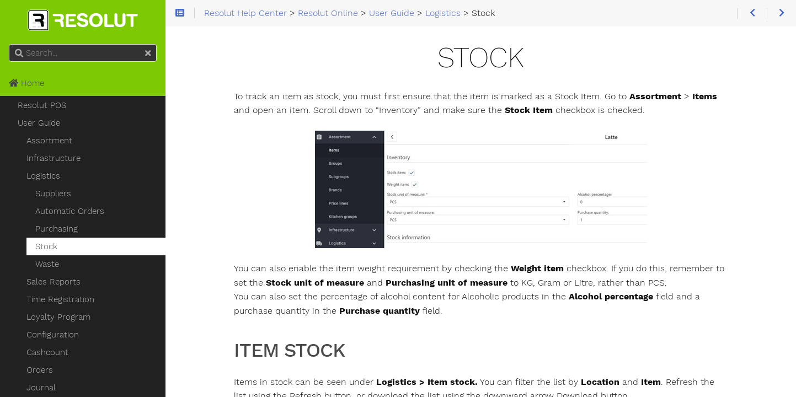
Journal (41, 388)
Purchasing (56, 229)
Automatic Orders (69, 211)
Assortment (49, 141)
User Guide (39, 123)
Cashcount (47, 352)
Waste (47, 264)
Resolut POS (42, 105)
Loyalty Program (58, 317)
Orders (39, 370)
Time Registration (60, 299)
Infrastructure (53, 158)
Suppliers (53, 193)
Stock (46, 246)
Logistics (43, 176)
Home (26, 83)
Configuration (52, 335)
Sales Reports (53, 282)
